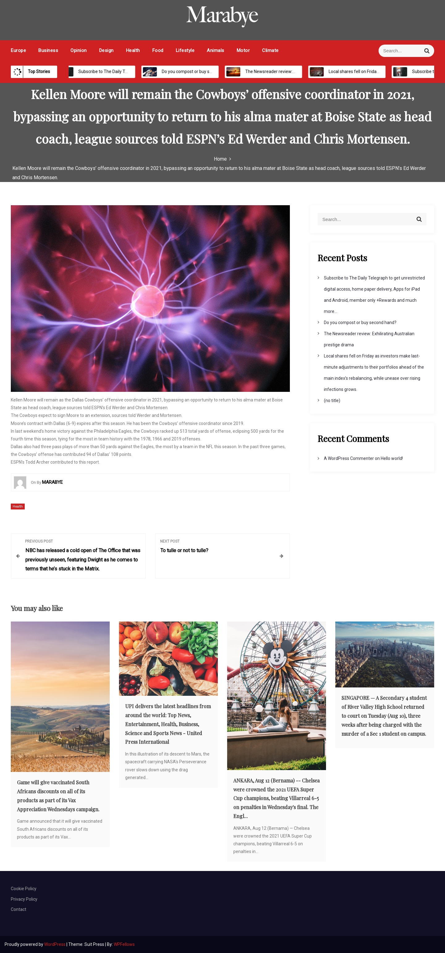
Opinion (78, 50)
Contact (18, 909)
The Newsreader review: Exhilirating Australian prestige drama (300, 71)
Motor (243, 50)
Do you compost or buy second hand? (192, 71)
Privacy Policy (24, 899)
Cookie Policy (23, 888)
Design (106, 50)
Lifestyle (185, 50)
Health (133, 50)
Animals (215, 50)
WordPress (55, 944)
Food (157, 50)
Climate (270, 50)
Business (48, 50)
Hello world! (392, 458)
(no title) (332, 400)
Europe (18, 50)
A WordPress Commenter (349, 458)
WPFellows (124, 944)
